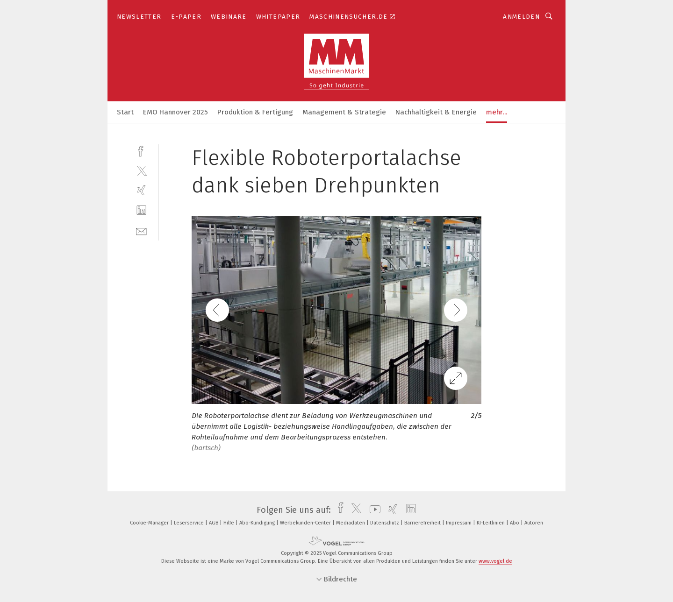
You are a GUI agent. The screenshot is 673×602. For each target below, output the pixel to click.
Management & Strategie (344, 112)
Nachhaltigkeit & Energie (436, 112)
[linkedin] (141, 210)
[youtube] (372, 510)
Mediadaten (351, 523)
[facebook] (141, 150)
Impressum (459, 523)
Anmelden (521, 17)
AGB (214, 523)
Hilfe (229, 523)
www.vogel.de (495, 561)
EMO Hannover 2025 (175, 112)
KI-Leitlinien (491, 523)
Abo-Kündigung (257, 523)
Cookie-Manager (150, 523)
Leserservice (189, 523)
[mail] (141, 230)
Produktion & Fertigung (255, 112)
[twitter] (141, 170)
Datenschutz (385, 523)
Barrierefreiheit (423, 523)
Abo (515, 523)
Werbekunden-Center (306, 523)
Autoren (533, 523)
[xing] (141, 190)
